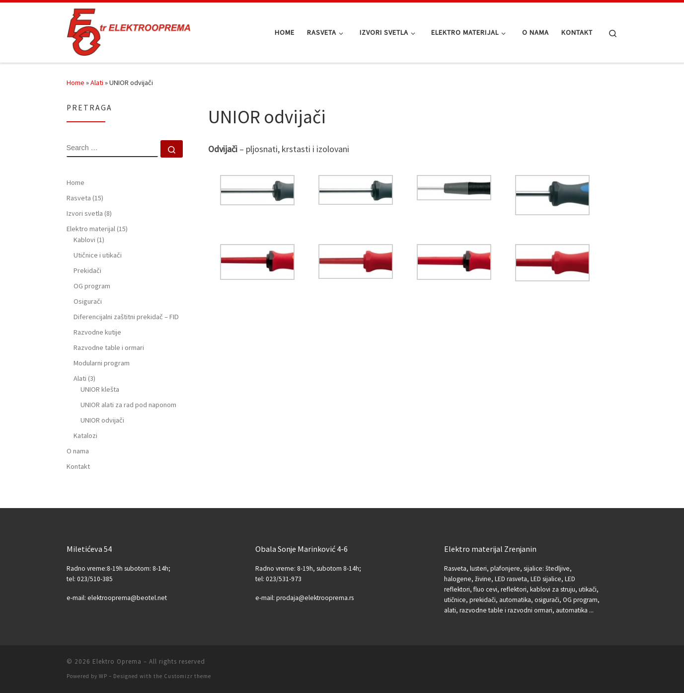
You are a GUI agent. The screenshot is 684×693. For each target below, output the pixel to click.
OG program (92, 285)
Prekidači (87, 270)
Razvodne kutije (97, 332)
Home (75, 82)
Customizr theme (187, 676)
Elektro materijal (97, 228)
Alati (96, 82)
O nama (78, 450)
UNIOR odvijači (102, 420)
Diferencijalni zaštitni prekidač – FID (126, 316)
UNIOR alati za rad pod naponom (128, 404)
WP (103, 676)
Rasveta (85, 197)
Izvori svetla (89, 213)
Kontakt (78, 466)
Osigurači (88, 301)
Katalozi (85, 435)
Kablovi (89, 239)
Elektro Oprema (117, 661)
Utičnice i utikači (98, 255)
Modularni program (102, 362)
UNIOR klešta (99, 389)
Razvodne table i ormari (109, 347)
